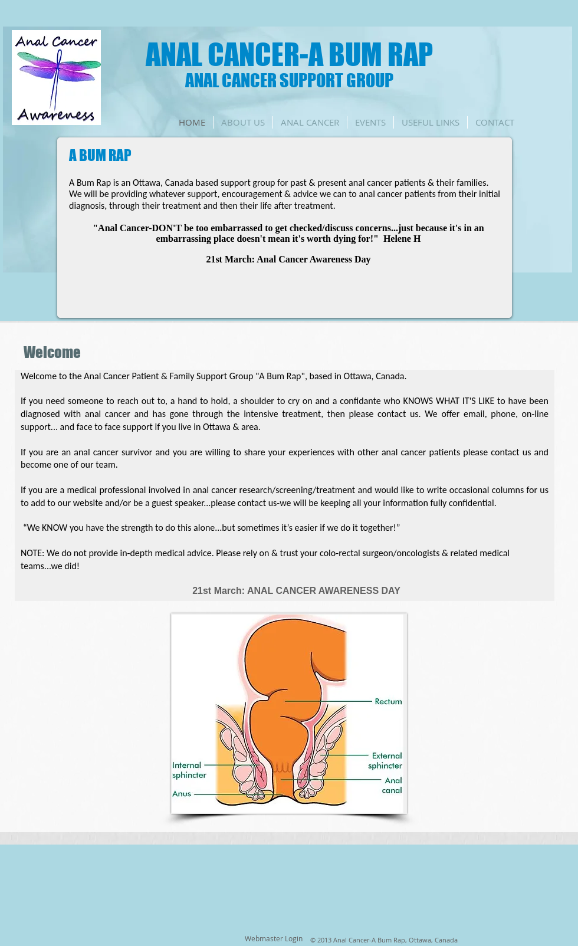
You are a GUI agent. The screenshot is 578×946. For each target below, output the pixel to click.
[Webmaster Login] (273, 939)
